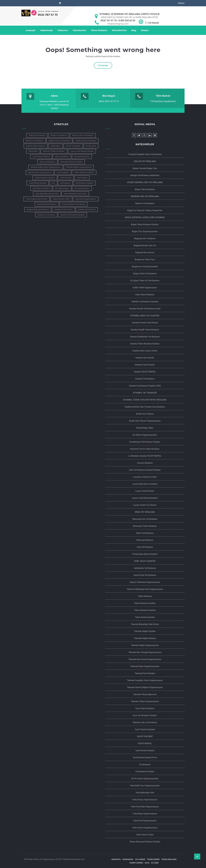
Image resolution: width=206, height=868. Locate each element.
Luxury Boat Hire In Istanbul (144, 484)
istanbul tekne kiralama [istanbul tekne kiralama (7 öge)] (35, 146)
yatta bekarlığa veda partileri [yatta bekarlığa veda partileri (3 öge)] (47, 194)
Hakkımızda (46, 30)
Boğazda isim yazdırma (145, 238)
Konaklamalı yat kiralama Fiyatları (144, 442)
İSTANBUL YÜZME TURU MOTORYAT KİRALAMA (145, 400)
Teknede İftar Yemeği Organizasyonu (144, 652)
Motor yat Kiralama (144, 533)
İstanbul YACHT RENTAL (145, 372)
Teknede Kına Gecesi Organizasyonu (144, 659)
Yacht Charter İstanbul (145, 729)
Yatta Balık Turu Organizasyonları (145, 785)
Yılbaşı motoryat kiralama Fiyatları (144, 842)
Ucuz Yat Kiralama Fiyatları (145, 715)
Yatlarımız (62, 30)
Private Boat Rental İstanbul (144, 554)
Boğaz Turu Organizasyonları (145, 231)
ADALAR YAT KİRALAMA (145, 161)
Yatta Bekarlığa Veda (144, 792)
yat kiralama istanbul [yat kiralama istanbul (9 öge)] (41, 188)
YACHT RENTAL (145, 743)
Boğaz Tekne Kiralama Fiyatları (145, 224)
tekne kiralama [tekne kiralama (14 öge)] (63, 172)
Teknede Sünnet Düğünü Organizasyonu (145, 687)
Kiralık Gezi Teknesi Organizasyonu (145, 421)
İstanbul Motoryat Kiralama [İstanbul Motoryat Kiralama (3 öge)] (38, 209)
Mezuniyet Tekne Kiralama (145, 526)
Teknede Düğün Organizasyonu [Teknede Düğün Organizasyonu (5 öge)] (79, 167)
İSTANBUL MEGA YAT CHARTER (144, 315)
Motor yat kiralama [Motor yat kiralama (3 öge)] (47, 162)
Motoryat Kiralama (144, 540)
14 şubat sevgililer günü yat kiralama (145, 154)
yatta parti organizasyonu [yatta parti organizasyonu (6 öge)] (85, 199)
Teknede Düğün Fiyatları (145, 631)
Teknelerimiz (79, 30)
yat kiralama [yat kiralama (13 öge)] (65, 183)
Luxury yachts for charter (145, 505)
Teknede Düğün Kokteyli (145, 638)
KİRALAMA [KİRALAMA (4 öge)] (33, 151)
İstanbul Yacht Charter (145, 365)
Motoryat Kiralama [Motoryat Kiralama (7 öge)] (82, 156)
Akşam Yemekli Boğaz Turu (145, 168)
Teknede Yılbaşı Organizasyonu (145, 701)
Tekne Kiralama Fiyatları (145, 603)
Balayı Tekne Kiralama (145, 189)
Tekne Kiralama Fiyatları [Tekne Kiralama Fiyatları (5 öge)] (84, 172)
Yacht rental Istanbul (144, 750)
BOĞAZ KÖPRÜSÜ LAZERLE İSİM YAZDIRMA (145, 217)
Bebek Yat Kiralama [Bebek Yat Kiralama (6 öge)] (59, 135)
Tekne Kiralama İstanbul (145, 610)
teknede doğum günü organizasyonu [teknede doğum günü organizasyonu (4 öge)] (46, 167)
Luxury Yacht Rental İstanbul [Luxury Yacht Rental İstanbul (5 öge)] (82, 151)
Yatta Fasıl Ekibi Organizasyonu (145, 806)
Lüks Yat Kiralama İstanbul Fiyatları (145, 470)
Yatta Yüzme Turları (145, 835)
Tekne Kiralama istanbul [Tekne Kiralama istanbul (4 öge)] (45, 178)
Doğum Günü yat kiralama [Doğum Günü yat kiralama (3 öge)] (59, 141)
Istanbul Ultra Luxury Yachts (145, 351)
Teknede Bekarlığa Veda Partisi (145, 624)
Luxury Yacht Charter (144, 491)
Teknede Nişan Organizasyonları (144, 666)
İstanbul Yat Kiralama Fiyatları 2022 (145, 386)
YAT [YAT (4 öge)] (53, 183)
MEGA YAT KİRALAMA (145, 512)
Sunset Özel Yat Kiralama (145, 575)
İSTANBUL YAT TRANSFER (145, 393)
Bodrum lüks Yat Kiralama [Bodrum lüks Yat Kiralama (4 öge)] (82, 135)
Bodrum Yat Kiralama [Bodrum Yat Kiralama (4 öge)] (34, 141)
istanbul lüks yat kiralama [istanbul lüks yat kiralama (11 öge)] (85, 141)
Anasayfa (30, 30)
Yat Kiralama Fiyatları (144, 771)
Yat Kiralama (145, 764)
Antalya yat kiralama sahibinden (145, 175)
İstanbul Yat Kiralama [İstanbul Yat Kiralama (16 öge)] (46, 215)
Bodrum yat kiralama (144, 203)
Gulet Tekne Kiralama (144, 294)
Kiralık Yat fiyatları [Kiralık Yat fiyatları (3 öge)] (73, 146)
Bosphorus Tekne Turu (145, 259)
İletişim (181, 3)
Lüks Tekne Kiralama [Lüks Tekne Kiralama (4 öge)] (40, 156)
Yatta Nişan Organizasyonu (145, 813)
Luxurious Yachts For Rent (145, 477)
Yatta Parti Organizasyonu (145, 820)
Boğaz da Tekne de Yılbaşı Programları (144, 210)
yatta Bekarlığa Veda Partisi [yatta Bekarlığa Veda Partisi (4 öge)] (75, 194)
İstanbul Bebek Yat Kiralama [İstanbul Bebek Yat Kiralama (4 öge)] (73, 204)
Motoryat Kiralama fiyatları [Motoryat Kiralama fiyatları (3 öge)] (71, 162)
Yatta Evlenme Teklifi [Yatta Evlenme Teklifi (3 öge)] (61, 199)
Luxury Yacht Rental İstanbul (145, 498)
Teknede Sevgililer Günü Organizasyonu (145, 680)
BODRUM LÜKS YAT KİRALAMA (145, 196)
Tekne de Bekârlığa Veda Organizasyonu (145, 589)
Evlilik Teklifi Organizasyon (145, 287)
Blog (133, 30)
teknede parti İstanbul (145, 673)
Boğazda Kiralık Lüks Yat (145, 245)
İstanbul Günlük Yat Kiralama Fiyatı (145, 308)
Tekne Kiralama (99, 30)
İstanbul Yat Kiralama (144, 379)
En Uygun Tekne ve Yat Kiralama (144, 280)
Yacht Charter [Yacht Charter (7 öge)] (65, 178)
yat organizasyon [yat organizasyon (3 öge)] (62, 188)
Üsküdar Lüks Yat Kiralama (145, 722)
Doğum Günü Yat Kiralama (145, 273)
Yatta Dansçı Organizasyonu (145, 799)
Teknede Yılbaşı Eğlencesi (145, 694)
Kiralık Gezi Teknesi (145, 414)
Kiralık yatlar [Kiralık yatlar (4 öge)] (91, 146)
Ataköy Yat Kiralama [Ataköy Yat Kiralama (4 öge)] (37, 135)
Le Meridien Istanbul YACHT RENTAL (144, 456)
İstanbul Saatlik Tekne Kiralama (145, 330)
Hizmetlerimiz (119, 30)
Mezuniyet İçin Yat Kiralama (144, 519)
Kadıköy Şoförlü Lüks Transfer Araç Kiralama (145, 407)
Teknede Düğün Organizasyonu (145, 645)
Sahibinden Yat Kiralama (145, 568)
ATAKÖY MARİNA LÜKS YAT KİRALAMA (145, 182)
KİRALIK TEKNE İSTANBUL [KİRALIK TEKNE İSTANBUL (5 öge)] (54, 151)
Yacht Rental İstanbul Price (145, 757)
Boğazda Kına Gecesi (144, 252)
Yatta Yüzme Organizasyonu (144, 827)
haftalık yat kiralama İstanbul (144, 301)
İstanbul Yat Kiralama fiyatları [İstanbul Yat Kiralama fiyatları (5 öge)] (72, 215)
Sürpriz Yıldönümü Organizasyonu (145, 582)
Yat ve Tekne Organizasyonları (145, 778)
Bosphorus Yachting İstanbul (145, 266)
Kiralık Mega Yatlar (144, 428)
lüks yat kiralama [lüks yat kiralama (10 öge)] (62, 156)
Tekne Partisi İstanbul (145, 617)
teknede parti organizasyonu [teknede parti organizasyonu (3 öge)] (39, 172)
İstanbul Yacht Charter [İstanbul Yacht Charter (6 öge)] (63, 209)
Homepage (103, 65)
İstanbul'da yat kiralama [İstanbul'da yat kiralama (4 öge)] (47, 204)
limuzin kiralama (145, 463)
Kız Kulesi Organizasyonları (145, 435)
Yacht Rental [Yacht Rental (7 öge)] (82, 178)
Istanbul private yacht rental (145, 322)
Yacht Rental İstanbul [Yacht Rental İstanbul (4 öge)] (37, 183)
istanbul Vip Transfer (144, 358)
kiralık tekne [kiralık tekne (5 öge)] (55, 146)
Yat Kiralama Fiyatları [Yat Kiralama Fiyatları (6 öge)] (84, 183)
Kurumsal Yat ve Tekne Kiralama (144, 449)
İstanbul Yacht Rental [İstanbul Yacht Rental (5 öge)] (86, 209)
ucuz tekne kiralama (144, 708)
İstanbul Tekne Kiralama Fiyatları (145, 344)
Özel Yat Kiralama (145, 547)
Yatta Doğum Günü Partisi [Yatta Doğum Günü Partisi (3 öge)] (36, 199)
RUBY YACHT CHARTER (145, 561)
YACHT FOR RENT (145, 736)
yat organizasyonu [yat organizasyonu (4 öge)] (81, 188)
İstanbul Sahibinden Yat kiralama (145, 337)
